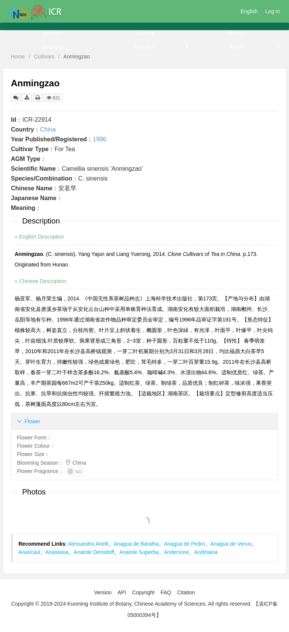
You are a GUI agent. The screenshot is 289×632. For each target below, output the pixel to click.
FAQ (166, 592)
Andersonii (176, 552)
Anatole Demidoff (94, 552)
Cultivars (53, 33)
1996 (99, 139)
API (121, 592)
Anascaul (29, 552)
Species (144, 33)
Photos (236, 33)
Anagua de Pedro (184, 544)
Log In (272, 11)
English (249, 11)
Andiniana (206, 552)
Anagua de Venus (231, 544)
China (48, 129)
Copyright (143, 592)
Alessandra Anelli (88, 544)
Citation (186, 592)
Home (18, 57)
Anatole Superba (138, 552)
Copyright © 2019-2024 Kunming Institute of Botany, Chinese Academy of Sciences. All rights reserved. (131, 604)
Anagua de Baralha (136, 544)
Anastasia (57, 552)
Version (103, 592)
